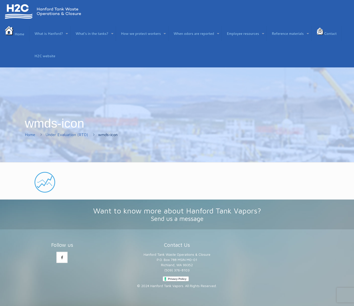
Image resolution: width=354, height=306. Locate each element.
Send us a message (177, 218)
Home (30, 134)
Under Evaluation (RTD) (66, 134)
